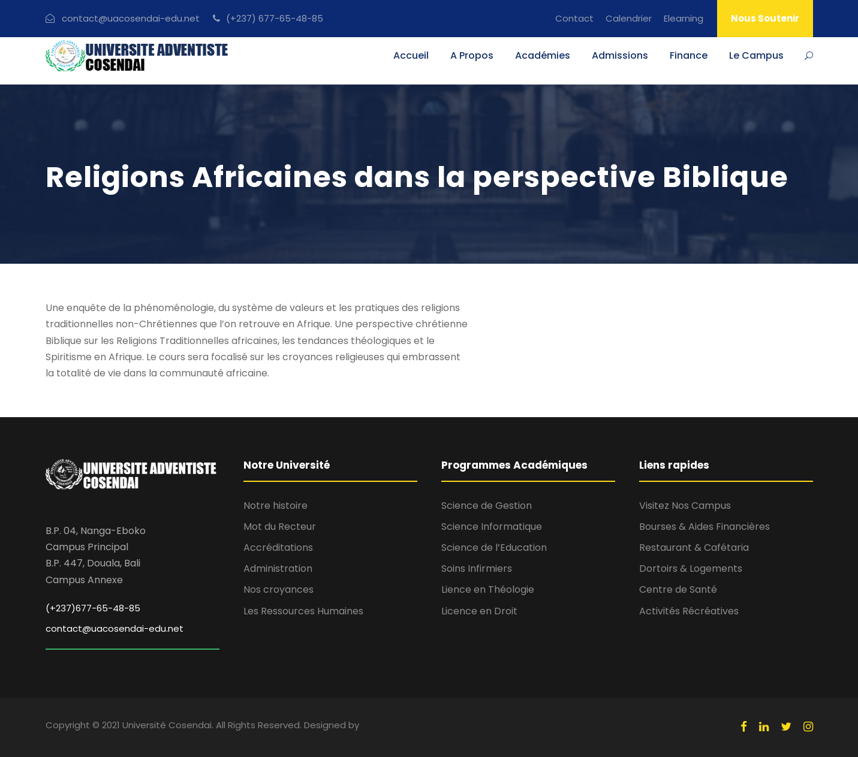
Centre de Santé (678, 589)
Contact (574, 18)
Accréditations (278, 547)
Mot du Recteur (279, 526)
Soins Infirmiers (476, 568)
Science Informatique (491, 526)
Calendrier (629, 18)
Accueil (411, 55)
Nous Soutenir (765, 18)
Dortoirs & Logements (690, 568)
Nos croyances (278, 589)
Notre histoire (275, 505)
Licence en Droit (479, 611)
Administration (277, 568)
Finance (689, 55)
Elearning (683, 18)
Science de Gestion (486, 505)
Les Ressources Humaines (303, 611)
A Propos (471, 55)
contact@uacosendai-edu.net (114, 628)
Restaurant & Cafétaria (694, 547)
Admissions (620, 55)
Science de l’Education (494, 547)
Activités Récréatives (689, 611)
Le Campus (756, 55)
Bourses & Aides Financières (704, 526)
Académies (542, 55)
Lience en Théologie (487, 589)
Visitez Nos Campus (685, 505)
